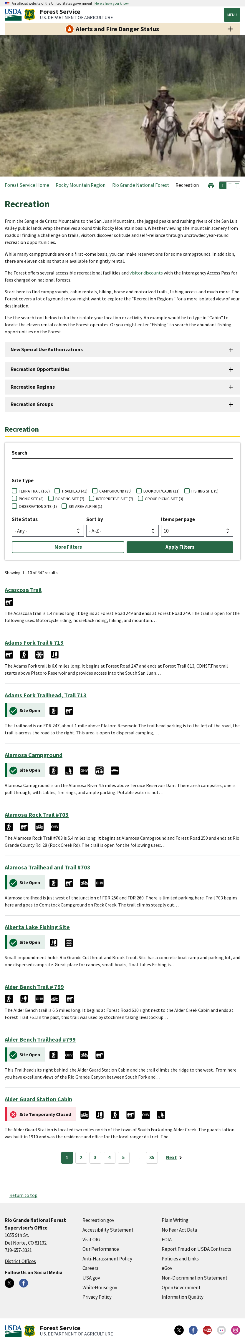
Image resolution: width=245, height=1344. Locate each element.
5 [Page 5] (123, 1157)
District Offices (20, 1261)
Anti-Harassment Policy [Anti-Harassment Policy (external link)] (107, 1258)
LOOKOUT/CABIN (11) (161, 491)
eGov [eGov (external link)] (167, 1268)
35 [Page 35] (152, 1157)
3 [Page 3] (95, 1157)
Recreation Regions (33, 387)
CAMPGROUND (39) (115, 491)
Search (19, 453)
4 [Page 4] (109, 1157)
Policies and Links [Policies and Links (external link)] (180, 1258)
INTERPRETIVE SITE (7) (114, 498)
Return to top (23, 1195)
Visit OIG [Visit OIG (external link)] (91, 1239)
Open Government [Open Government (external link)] (181, 1287)
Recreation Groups (32, 404)
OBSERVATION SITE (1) (38, 506)
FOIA (167, 1239)
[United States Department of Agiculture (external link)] (14, 15)
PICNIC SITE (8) (31, 498)
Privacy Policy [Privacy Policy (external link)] (97, 1297)
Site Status (25, 519)
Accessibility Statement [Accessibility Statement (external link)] (107, 1230)
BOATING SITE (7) (69, 498)
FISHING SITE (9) (204, 491)
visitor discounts (146, 273)
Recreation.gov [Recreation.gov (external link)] (98, 1220)
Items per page (178, 519)
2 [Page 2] (81, 1157)
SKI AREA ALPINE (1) (85, 506)
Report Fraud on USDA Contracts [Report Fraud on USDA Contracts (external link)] (196, 1249)
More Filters (68, 547)
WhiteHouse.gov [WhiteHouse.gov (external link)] (99, 1287)
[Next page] (175, 1158)
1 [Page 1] (67, 1157)
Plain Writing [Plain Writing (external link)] (175, 1220)
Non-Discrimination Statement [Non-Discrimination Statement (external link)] (194, 1278)
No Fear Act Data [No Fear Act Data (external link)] (179, 1230)
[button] (210, 185)
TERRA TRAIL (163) (34, 491)
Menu (232, 14)
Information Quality (182, 1297)
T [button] (222, 185)
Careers (90, 1268)
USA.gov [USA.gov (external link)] (91, 1278)
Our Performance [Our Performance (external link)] (100, 1249)
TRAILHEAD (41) (74, 491)
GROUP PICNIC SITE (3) (164, 498)
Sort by (94, 519)
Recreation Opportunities (40, 369)
